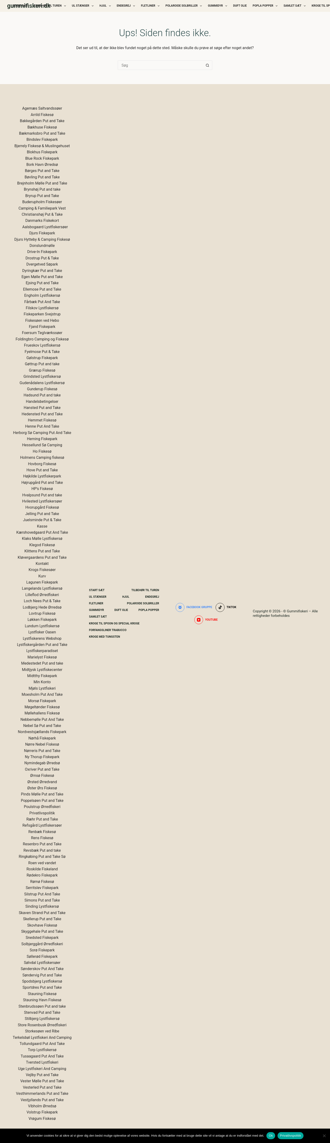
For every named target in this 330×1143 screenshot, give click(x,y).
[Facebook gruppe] (194, 607)
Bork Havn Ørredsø (42, 164)
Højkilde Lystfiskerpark (42, 476)
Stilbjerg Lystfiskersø (42, 1018)
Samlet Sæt (295, 6)
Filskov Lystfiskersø (42, 308)
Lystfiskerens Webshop (42, 638)
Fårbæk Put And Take (42, 302)
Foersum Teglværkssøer (42, 333)
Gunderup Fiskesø (42, 389)
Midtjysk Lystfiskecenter (42, 669)
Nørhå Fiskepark (42, 738)
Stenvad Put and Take (42, 1012)
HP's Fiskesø (42, 488)
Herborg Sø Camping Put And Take (42, 432)
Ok (271, 1135)
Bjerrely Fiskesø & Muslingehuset (42, 146)
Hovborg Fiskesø (42, 464)
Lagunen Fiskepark (42, 582)
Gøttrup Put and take (42, 364)
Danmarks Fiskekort (42, 220)
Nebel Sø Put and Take (42, 725)
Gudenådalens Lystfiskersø (42, 383)
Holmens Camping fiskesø (42, 457)
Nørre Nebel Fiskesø (42, 744)
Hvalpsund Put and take (42, 495)
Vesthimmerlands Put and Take (42, 1093)
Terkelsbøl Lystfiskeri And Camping (42, 1037)
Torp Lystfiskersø (42, 1050)
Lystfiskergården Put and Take (42, 644)
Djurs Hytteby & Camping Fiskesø (42, 239)
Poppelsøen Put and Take (42, 800)
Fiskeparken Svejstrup (42, 314)
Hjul (106, 6)
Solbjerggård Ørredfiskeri (42, 944)
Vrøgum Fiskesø (42, 1118)
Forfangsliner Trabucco (107, 630)
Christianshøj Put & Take (42, 214)
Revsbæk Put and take (42, 850)
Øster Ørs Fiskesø (42, 788)
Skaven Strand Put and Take (42, 913)
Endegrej (127, 6)
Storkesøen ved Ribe (42, 1031)
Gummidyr (218, 6)
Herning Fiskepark (42, 439)
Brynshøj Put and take (42, 189)
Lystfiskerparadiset (42, 651)
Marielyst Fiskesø (42, 657)
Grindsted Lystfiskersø (42, 376)
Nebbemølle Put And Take (42, 719)
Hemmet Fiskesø (42, 420)
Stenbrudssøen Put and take (42, 1006)
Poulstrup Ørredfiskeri (42, 806)
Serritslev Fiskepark (42, 887)
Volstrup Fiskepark (42, 1112)
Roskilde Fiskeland (42, 869)
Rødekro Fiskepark (42, 875)
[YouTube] (206, 619)
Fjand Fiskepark (42, 326)
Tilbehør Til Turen (51, 6)
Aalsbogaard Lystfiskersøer (45, 227)
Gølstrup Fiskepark (42, 358)
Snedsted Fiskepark (42, 937)
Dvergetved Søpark (42, 264)
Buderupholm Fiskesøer (42, 202)
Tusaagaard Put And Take (42, 1056)
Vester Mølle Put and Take (42, 1081)
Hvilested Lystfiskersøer (42, 501)
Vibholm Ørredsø (42, 1106)
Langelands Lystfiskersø (42, 588)
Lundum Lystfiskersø (42, 626)
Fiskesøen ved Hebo (42, 320)
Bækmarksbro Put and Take (42, 133)
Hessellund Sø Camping (42, 445)
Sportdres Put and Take (42, 987)
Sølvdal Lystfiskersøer (42, 962)
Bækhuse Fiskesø (42, 127)
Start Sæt (20, 5)
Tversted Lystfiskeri (42, 1062)
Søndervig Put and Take (42, 975)
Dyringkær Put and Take (42, 270)
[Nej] (324, 1135)
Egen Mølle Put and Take (42, 277)
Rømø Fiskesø (42, 881)
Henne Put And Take (42, 426)
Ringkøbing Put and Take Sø (42, 856)
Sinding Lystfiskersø (42, 906)
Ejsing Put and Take (42, 283)
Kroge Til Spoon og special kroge (114, 623)
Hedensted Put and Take (42, 414)
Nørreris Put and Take (42, 750)
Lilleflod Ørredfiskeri (42, 595)
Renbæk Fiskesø (42, 831)
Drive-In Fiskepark (42, 251)
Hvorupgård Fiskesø (42, 507)
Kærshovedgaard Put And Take (42, 532)
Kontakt (42, 563)
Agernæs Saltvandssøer (42, 108)
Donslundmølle (42, 245)
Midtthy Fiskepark (42, 676)
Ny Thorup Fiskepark (42, 757)
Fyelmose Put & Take (42, 351)
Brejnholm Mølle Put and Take (42, 183)
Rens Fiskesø (42, 838)
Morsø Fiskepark (42, 701)
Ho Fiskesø (42, 451)
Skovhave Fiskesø (42, 925)
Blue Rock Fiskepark (42, 158)
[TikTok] (226, 607)
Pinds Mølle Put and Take (42, 794)
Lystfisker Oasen (42, 632)
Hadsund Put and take (42, 395)
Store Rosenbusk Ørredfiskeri (42, 1025)
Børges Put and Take (42, 170)
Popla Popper (266, 6)
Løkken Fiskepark (42, 619)
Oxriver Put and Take (42, 769)
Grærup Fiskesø (42, 370)
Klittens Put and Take (42, 551)
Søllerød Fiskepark (42, 956)
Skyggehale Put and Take (42, 931)
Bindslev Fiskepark (42, 139)
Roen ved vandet (42, 863)
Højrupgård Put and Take (42, 482)
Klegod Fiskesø (42, 545)
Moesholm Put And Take (42, 694)
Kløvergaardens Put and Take (42, 557)
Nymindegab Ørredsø (42, 763)
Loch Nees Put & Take (42, 601)
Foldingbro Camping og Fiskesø (42, 339)
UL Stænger (84, 6)
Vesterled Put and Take (42, 1087)
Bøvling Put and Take (42, 177)
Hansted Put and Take (42, 407)
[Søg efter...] (160, 65)
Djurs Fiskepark (42, 233)
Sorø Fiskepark (42, 950)
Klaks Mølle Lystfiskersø (42, 538)
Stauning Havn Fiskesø (42, 1000)
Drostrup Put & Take (42, 258)
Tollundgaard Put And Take (42, 1043)
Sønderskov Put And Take (42, 969)
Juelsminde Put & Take (42, 520)
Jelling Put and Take (42, 513)
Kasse (42, 526)
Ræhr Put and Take (42, 819)
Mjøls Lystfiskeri (42, 688)
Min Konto (42, 682)
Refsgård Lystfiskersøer (42, 825)
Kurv (42, 576)
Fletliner (151, 6)
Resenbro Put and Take (42, 844)
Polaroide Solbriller (184, 6)
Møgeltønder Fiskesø (42, 707)
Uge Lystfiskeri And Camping (42, 1068)
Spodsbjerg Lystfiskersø (42, 981)
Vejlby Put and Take (42, 1075)
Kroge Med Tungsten (104, 636)
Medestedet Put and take (42, 663)
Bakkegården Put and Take (42, 121)
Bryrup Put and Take (42, 195)
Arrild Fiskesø (42, 114)
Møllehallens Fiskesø (42, 713)
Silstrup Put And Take (42, 894)
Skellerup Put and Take (42, 919)
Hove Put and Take (42, 470)
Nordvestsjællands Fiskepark (42, 732)
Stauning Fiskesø (42, 994)
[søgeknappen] (207, 65)
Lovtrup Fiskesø (42, 613)
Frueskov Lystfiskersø (42, 345)
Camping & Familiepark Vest (42, 208)
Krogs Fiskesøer (42, 569)
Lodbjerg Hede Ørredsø (42, 607)
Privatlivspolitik (42, 813)
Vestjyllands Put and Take (42, 1100)
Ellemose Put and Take (42, 289)
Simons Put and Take (42, 900)
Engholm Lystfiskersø (42, 295)
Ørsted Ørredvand (42, 782)
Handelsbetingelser (42, 401)
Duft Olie (240, 5)
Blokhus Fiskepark (42, 152)
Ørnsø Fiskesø (42, 775)
